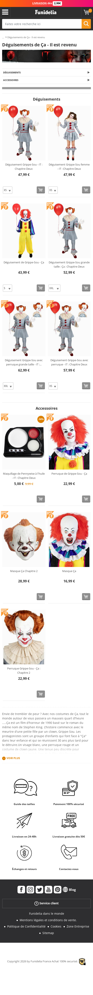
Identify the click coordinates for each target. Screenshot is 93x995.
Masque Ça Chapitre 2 (24, 571)
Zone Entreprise (78, 926)
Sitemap (48, 933)
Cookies (56, 926)
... (3, 37)
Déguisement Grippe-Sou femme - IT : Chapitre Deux (69, 167)
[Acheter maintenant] (41, 189)
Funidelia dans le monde (46, 914)
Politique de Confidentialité (26, 926)
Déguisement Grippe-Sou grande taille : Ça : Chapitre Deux (69, 264)
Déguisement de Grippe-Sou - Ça (24, 262)
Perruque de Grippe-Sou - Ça (69, 473)
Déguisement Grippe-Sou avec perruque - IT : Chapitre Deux (69, 362)
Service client (46, 903)
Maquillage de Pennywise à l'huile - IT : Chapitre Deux (24, 476)
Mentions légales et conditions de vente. (48, 920)
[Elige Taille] (7, 190)
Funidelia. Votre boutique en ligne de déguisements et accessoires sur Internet (45, 12)
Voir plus (13, 758)
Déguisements (12, 72)
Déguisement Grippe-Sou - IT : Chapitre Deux (23, 167)
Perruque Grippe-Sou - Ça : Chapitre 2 (23, 670)
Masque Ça (69, 571)
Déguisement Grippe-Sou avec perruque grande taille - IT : (24, 362)
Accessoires (10, 80)
